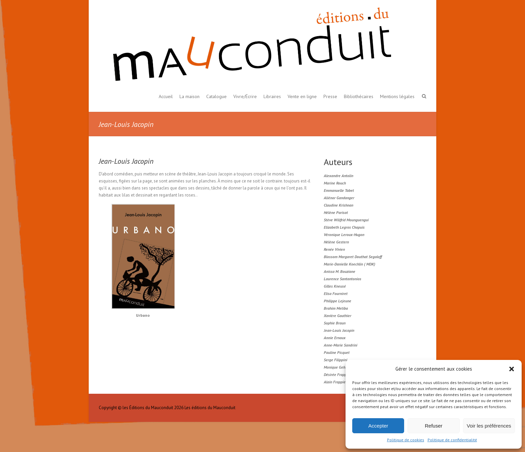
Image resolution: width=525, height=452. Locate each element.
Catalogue (216, 96)
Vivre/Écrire (245, 96)
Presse (330, 96)
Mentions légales (397, 96)
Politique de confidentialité (452, 439)
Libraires (272, 96)
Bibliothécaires (358, 96)
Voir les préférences (489, 426)
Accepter (378, 426)
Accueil (166, 96)
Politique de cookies (405, 439)
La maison (189, 96)
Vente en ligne (302, 96)
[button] (511, 369)
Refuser (434, 426)
